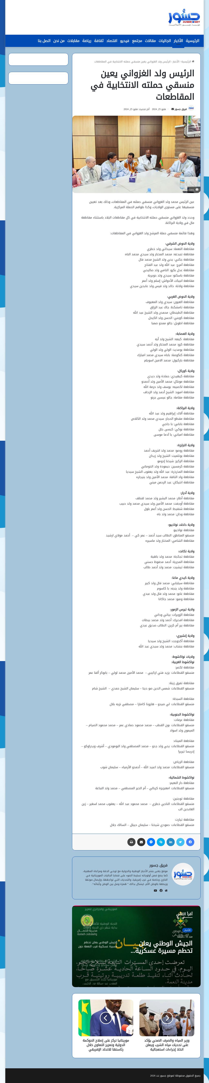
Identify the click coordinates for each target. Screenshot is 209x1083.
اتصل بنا (44, 40)
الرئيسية (192, 40)
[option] (136, 946)
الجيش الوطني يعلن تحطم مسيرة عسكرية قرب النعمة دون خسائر (162, 947)
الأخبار (178, 40)
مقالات (150, 40)
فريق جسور (181, 109)
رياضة (86, 40)
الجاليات (165, 40)
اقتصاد (111, 40)
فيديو (124, 40)
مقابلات (73, 40)
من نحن (58, 40)
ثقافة (98, 40)
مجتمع (137, 40)
